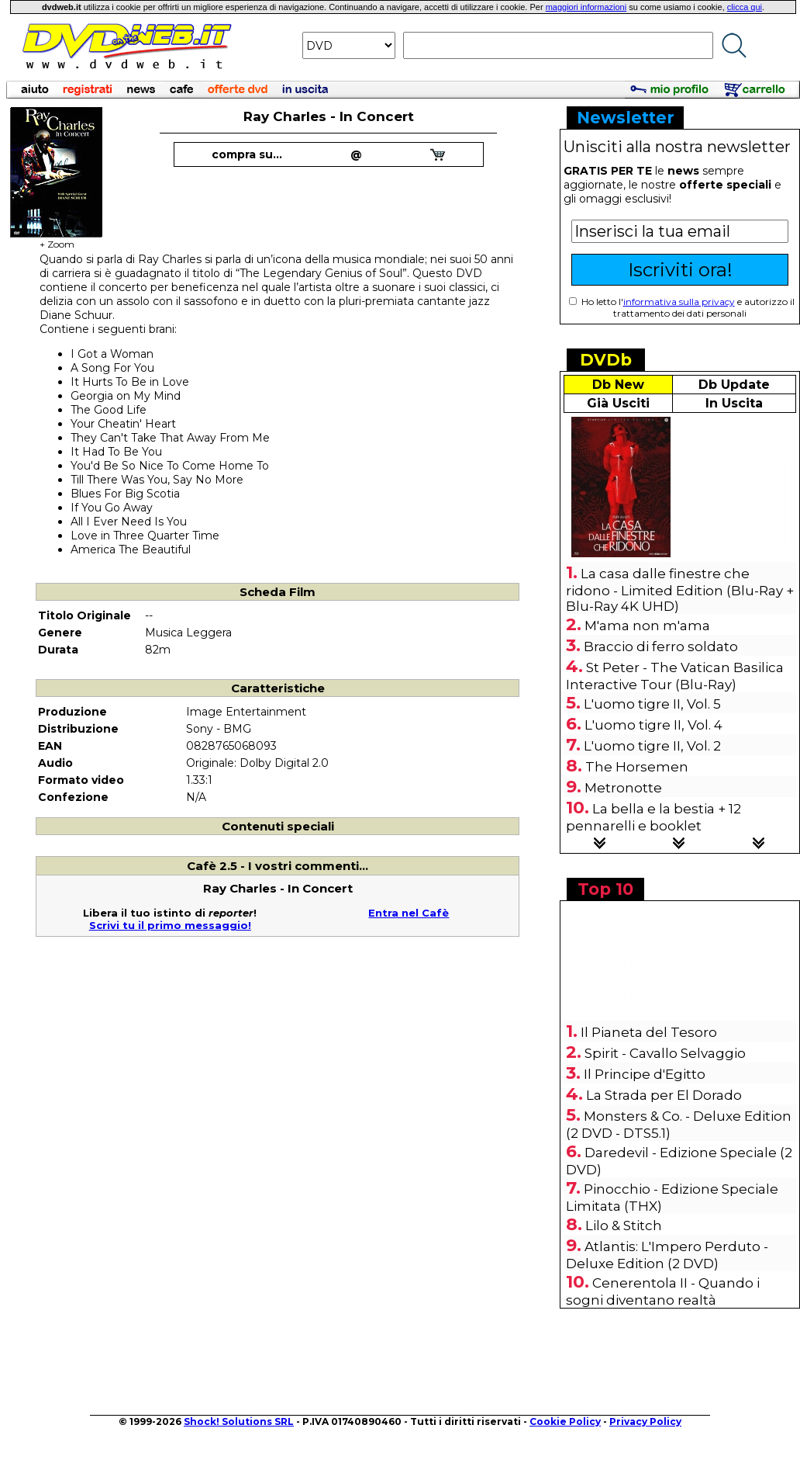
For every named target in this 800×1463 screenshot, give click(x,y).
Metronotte (623, 788)
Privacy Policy (645, 1421)
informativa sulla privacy (679, 301)
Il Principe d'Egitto (644, 1074)
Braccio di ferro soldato (661, 646)
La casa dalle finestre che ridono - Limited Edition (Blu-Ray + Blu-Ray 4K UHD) (680, 590)
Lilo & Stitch (623, 1225)
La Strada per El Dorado (664, 1095)
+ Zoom (56, 239)
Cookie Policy (565, 1421)
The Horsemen (636, 767)
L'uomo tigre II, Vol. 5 (652, 704)
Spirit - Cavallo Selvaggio (665, 1053)
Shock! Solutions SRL (239, 1421)
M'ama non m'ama (647, 625)
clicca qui (744, 7)
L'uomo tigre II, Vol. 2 (652, 746)
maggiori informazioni (586, 7)
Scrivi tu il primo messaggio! (170, 925)
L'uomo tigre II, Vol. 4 (653, 725)
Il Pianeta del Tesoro (649, 1032)
